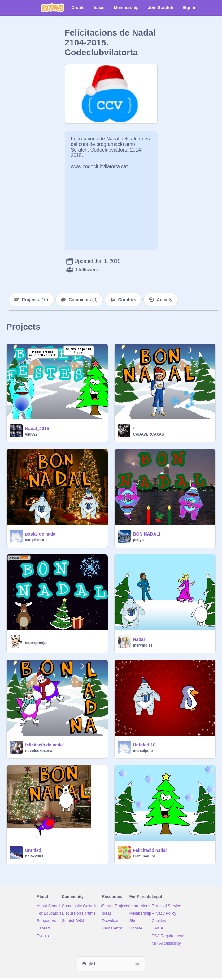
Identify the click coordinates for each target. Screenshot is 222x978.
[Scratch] (52, 7)
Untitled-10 (144, 744)
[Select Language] (111, 963)
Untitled (33, 850)
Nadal (139, 639)
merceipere (143, 751)
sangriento (34, 540)
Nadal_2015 (37, 428)
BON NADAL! (147, 534)
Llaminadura (144, 856)
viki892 (31, 434)
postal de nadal (41, 534)
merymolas (143, 645)
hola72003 (34, 856)
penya (138, 540)
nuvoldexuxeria (38, 751)
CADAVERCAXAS (148, 434)
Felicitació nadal (150, 850)
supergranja (35, 643)
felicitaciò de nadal (44, 744)
